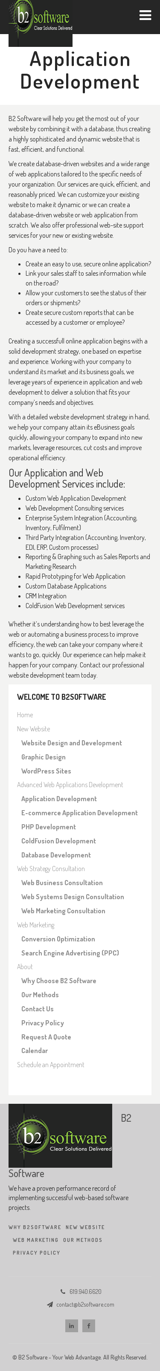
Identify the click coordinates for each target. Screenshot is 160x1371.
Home (25, 714)
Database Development (56, 855)
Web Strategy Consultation (51, 868)
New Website (33, 728)
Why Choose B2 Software (58, 980)
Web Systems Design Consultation (72, 896)
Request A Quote (46, 1037)
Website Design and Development (71, 743)
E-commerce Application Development (79, 812)
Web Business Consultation (62, 882)
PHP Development (48, 827)
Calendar (34, 1050)
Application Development (59, 798)
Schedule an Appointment (50, 1064)
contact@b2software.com (85, 1304)
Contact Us (37, 1008)
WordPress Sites (46, 771)
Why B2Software (35, 1227)
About (25, 966)
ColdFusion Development (58, 841)
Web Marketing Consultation (63, 910)
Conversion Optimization (58, 939)
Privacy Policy (42, 1023)
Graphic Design (43, 757)
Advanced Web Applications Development (70, 784)
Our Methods (40, 994)
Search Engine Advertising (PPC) (70, 953)
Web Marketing (35, 925)
